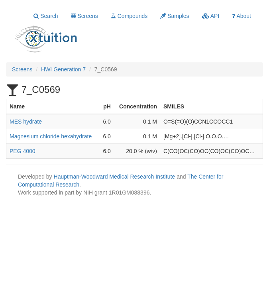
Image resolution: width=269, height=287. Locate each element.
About (241, 16)
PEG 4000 (22, 151)
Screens (84, 16)
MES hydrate (26, 121)
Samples (174, 16)
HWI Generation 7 (63, 69)
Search (45, 16)
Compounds (129, 16)
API (211, 16)
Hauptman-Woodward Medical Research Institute (115, 176)
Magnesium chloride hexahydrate (51, 136)
